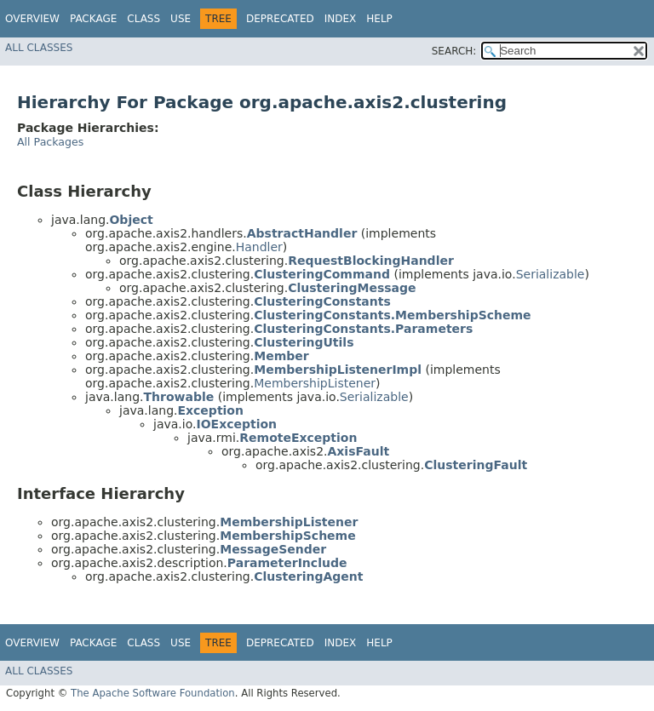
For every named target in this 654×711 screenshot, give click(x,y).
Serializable (550, 274)
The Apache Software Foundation (153, 693)
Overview (32, 19)
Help (379, 19)
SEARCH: (454, 51)
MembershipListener (315, 383)
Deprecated (280, 19)
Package (93, 19)
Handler (259, 247)
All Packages (50, 141)
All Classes (38, 48)
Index (340, 19)
